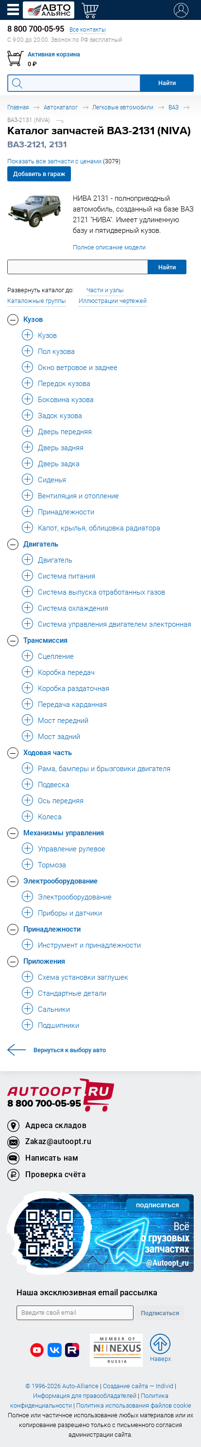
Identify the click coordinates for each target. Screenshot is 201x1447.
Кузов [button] (33, 319)
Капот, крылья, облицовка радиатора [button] (99, 527)
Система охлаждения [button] (73, 608)
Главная (18, 107)
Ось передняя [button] (61, 800)
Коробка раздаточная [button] (73, 688)
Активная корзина (54, 54)
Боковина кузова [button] (66, 399)
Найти (167, 267)
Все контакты (87, 29)
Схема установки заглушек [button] (83, 977)
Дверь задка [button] (59, 463)
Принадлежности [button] (66, 511)
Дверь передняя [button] (65, 431)
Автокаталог (61, 107)
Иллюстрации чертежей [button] (113, 301)
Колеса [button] (50, 816)
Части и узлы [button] (105, 290)
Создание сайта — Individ (138, 1386)
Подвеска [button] (53, 784)
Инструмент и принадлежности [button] (89, 945)
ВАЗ (173, 107)
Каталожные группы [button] (36, 301)
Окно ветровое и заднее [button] (77, 367)
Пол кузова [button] (56, 351)
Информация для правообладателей (84, 1396)
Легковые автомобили (122, 107)
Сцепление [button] (56, 656)
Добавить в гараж (39, 174)
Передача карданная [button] (72, 704)
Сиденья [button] (52, 479)
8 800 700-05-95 (44, 1104)
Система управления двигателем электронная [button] (114, 624)
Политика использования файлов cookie (133, 1405)
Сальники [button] (54, 1009)
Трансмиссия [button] (45, 640)
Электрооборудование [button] (60, 880)
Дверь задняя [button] (61, 447)
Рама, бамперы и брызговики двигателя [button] (104, 768)
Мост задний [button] (59, 736)
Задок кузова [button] (60, 415)
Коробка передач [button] (66, 672)
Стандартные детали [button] (72, 993)
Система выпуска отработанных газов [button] (101, 592)
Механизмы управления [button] (63, 832)
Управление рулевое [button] (71, 848)
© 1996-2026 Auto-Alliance (62, 1386)
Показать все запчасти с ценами (63, 161)
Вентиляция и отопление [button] (78, 495)
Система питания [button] (66, 576)
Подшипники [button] (58, 1025)
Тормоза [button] (52, 864)
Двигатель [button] (40, 543)
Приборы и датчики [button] (70, 913)
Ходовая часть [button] (47, 752)
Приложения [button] (44, 961)
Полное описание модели (109, 247)
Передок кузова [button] (64, 383)
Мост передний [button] (63, 720)
